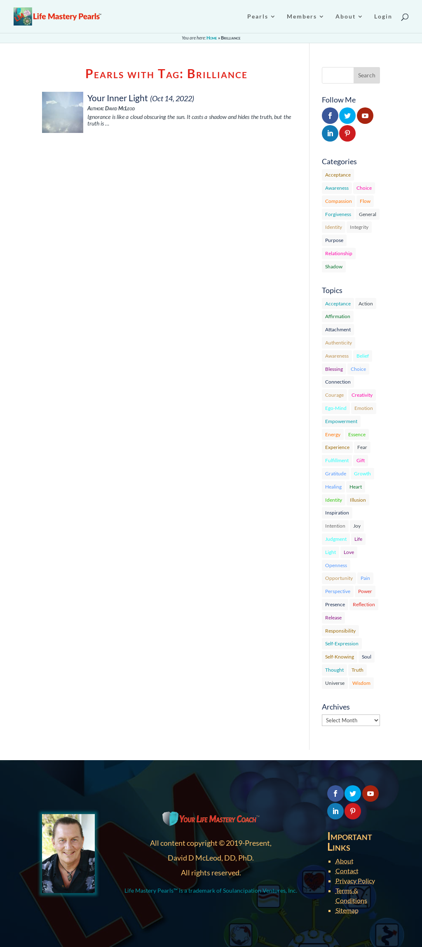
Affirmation (337, 316)
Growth (362, 473)
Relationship (338, 253)
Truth (357, 670)
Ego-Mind (336, 408)
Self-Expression (342, 643)
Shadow (333, 266)
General (367, 214)
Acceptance (338, 175)
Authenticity (338, 343)
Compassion (338, 201)
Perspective (337, 591)
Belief (362, 356)
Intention (335, 526)
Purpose (334, 240)
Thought (334, 670)
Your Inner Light (117, 98)
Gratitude (335, 473)
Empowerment (341, 421)
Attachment (338, 329)
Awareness (337, 188)
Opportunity (339, 578)
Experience (337, 447)
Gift (360, 460)
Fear (362, 447)
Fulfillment (337, 460)
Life (358, 539)
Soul (366, 657)
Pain (365, 578)
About (344, 861)
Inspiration (337, 513)
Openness (336, 565)
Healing (333, 487)
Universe (335, 683)
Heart (355, 487)
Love (349, 552)
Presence (335, 604)
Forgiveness (338, 214)
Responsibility (340, 631)
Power (365, 591)
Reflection (364, 604)
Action (366, 303)
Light (330, 552)
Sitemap (347, 910)
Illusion (358, 500)
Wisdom (361, 683)
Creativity (362, 395)
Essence (357, 434)
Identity (333, 227)
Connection (338, 382)
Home (211, 37)
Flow (365, 201)
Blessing (334, 369)
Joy (357, 526)
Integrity (359, 227)
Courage (334, 395)
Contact (347, 871)
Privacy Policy (355, 880)
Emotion (363, 408)
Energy (332, 434)
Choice (364, 188)
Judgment (336, 539)
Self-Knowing (339, 657)
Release (333, 617)
